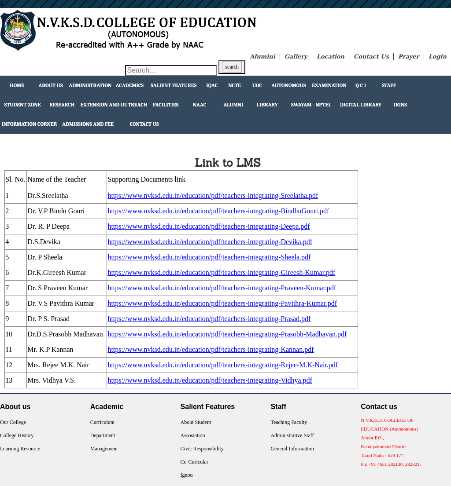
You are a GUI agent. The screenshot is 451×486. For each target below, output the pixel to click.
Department (102, 435)
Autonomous (288, 85)
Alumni (233, 105)
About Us (51, 85)
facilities (165, 105)
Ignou (187, 475)
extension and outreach (114, 105)
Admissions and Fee (88, 124)
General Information (292, 449)
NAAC (199, 105)
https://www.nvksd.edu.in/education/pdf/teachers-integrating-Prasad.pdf (209, 318)
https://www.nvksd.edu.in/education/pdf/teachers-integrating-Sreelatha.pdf (212, 195)
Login (438, 56)
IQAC (212, 85)
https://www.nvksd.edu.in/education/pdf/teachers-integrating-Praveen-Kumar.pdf (221, 288)
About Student (196, 422)
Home (17, 85)
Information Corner (29, 124)
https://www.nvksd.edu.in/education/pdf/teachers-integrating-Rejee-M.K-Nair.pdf (222, 365)
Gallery (296, 56)
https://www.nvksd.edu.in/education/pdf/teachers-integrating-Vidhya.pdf (209, 380)
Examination (329, 85)
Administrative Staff (292, 435)
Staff (389, 85)
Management (104, 449)
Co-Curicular (194, 462)
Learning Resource (20, 449)
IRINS (400, 105)
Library (267, 105)
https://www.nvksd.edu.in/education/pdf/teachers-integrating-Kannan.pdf (210, 349)
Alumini (262, 56)
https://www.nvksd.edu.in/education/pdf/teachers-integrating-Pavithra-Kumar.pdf (222, 303)
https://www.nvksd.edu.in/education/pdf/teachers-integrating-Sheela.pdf (209, 257)
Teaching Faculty (288, 422)
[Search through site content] (171, 70)
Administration (90, 85)
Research (61, 105)
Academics (130, 85)
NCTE (234, 85)
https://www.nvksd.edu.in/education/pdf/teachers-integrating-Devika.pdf (209, 241)
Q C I (360, 85)
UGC (257, 85)
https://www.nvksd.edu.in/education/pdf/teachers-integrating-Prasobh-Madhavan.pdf (227, 334)
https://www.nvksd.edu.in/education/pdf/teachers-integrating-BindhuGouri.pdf (218, 211)
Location (330, 56)
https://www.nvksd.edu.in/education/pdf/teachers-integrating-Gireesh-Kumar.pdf (221, 272)
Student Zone (22, 105)
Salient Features (173, 85)
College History (16, 435)
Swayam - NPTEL (311, 105)
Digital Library (360, 105)
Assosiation (193, 435)
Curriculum (102, 422)
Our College (13, 422)
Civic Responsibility (202, 449)
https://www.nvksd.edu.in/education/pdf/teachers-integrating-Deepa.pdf (208, 226)
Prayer (408, 56)
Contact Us (371, 56)
